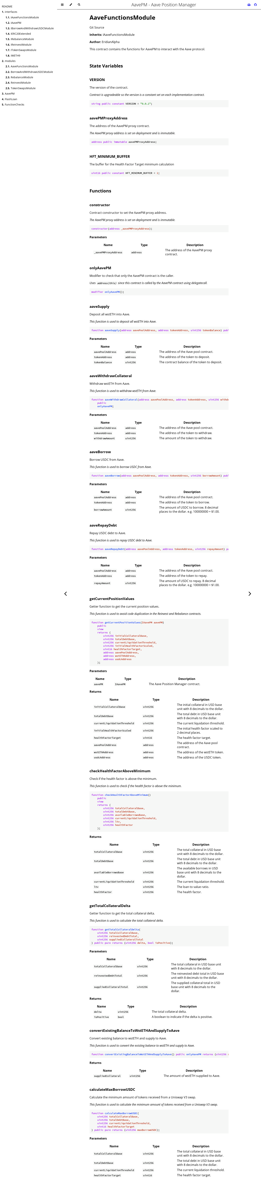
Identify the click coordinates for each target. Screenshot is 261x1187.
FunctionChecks (13, 104)
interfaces (9, 12)
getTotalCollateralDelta (110, 905)
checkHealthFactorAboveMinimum (120, 771)
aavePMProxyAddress (108, 118)
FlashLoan (9, 99)
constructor (100, 204)
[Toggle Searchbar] (79, 4)
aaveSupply (99, 306)
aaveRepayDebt (103, 525)
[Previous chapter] (65, 593)
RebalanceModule (19, 77)
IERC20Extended (18, 33)
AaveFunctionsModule (22, 66)
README (7, 6)
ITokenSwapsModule (21, 50)
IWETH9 (13, 55)
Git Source (97, 27)
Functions (100, 191)
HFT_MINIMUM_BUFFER (110, 156)
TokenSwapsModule (21, 88)
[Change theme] (71, 4)
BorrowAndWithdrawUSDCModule (29, 72)
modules (9, 61)
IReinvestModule (19, 44)
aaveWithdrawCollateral (111, 375)
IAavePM (13, 22)
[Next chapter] (250, 593)
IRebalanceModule (20, 39)
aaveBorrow (100, 451)
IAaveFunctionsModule (22, 17)
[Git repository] (255, 5)
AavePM (8, 93)
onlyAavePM (100, 268)
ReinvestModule (18, 82)
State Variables (106, 66)
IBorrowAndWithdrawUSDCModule (30, 28)
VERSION (97, 79)
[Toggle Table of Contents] (62, 4)
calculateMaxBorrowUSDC (112, 1089)
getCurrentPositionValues (112, 598)
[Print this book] (249, 5)
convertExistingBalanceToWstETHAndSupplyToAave (134, 1030)
